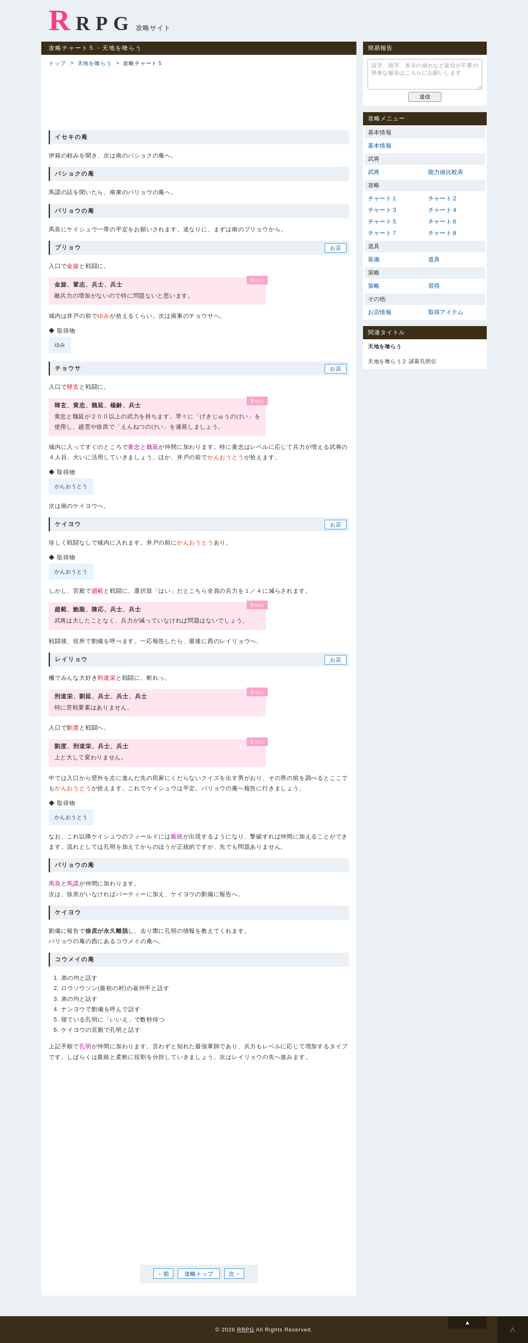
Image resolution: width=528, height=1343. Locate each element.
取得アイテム (445, 312)
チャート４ (442, 210)
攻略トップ (198, 1273)
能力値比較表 (445, 172)
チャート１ (382, 198)
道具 (434, 259)
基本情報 (379, 145)
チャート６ (442, 221)
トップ (57, 63)
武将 (374, 172)
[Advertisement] (199, 97)
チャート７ (382, 233)
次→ (234, 1273)
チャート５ (382, 221)
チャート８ (442, 233)
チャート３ (382, 210)
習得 (434, 285)
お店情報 (379, 312)
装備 (374, 259)
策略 (374, 285)
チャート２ (442, 198)
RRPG (91, 20)
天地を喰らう (95, 63)
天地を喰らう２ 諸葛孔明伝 (402, 361)
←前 (163, 1273)
